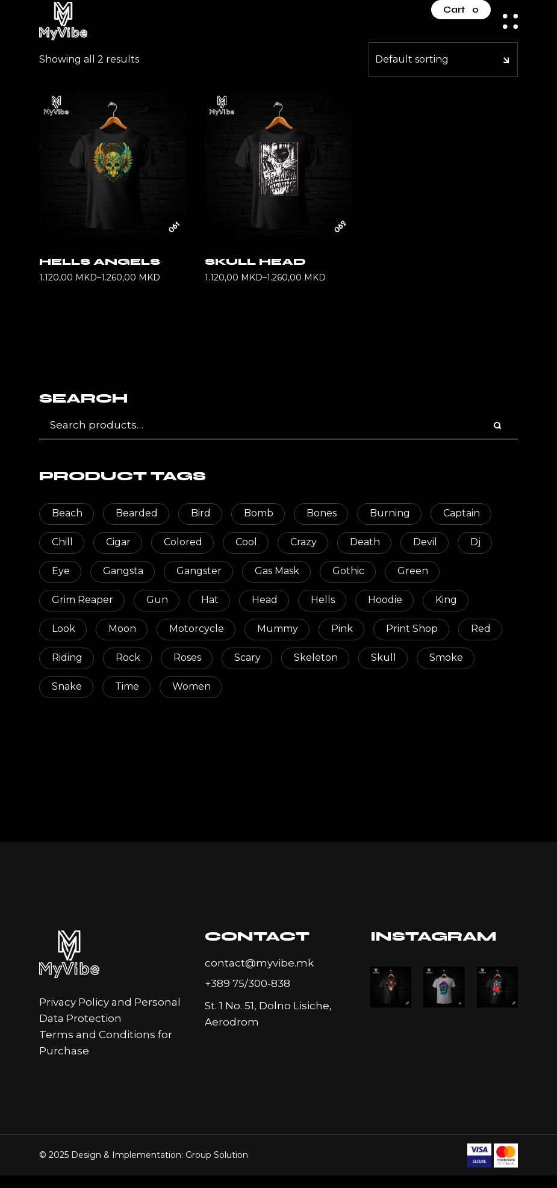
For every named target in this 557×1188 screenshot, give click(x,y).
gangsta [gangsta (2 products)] (123, 571)
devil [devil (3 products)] (425, 542)
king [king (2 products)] (446, 599)
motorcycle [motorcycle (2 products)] (196, 628)
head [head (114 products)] (265, 599)
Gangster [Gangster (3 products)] (199, 571)
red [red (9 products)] (481, 628)
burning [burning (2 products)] (390, 513)
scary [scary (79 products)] (247, 657)
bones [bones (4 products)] (322, 513)
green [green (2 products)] (412, 571)
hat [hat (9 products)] (210, 599)
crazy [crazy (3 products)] (303, 542)
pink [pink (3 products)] (342, 628)
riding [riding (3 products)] (67, 657)
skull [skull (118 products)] (383, 657)
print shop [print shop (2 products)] (412, 628)
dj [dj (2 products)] (475, 542)
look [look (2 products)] (63, 628)
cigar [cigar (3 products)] (118, 542)
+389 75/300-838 (247, 983)
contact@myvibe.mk (259, 963)
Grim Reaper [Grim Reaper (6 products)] (82, 599)
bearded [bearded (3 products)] (137, 513)
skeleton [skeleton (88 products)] (316, 657)
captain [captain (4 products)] (461, 513)
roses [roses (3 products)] (187, 657)
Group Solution (216, 1154)
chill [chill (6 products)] (62, 542)
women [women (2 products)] (191, 686)
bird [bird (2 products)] (201, 513)
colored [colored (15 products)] (183, 542)
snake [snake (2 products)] (67, 686)
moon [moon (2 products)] (122, 628)
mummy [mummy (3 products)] (277, 628)
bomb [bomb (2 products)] (258, 513)
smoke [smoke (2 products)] (446, 657)
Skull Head (255, 261)
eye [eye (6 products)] (61, 571)
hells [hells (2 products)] (323, 599)
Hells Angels (99, 261)
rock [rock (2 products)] (128, 657)
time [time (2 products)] (127, 686)
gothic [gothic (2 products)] (348, 571)
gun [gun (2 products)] (157, 599)
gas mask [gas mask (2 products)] (277, 571)
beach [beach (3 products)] (67, 513)
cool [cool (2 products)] (246, 542)
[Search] (498, 426)
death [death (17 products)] (365, 542)
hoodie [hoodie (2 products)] (385, 599)
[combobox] (443, 59)
